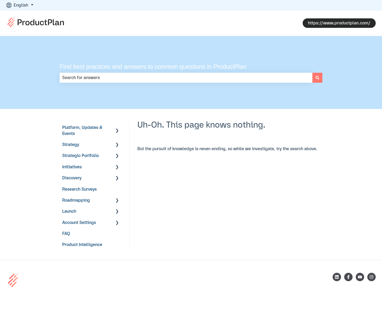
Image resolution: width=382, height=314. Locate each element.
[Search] (317, 78)
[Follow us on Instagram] (371, 277)
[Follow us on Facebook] (348, 277)
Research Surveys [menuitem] (79, 189)
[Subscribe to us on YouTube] (360, 277)
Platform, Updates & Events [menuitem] (82, 130)
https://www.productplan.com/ (339, 23)
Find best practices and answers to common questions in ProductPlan (153, 66)
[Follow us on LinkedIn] (337, 277)
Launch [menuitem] (69, 211)
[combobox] (186, 78)
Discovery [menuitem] (71, 178)
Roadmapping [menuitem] (76, 200)
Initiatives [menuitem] (72, 167)
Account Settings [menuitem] (79, 223)
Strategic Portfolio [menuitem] (80, 156)
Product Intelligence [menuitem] (82, 245)
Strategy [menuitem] (70, 145)
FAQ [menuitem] (66, 234)
